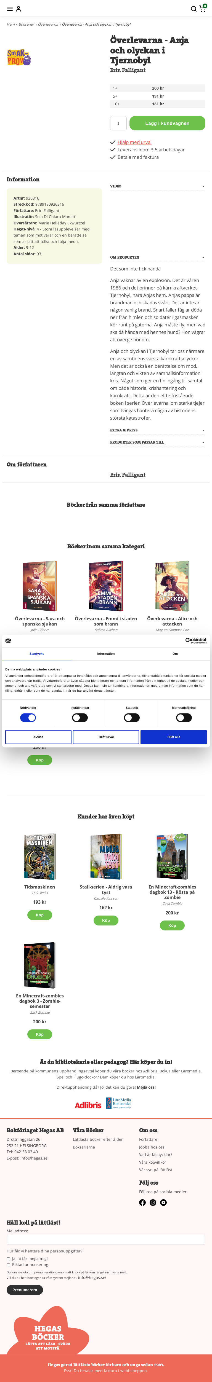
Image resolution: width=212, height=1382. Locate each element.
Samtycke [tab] (37, 653)
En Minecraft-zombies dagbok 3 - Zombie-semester (40, 1001)
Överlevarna (48, 24)
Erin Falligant (128, 70)
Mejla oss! (146, 1087)
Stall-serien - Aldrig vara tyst (106, 889)
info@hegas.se (33, 1158)
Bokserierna (84, 1147)
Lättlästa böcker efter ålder (98, 1139)
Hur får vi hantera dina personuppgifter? (44, 1251)
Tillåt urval (106, 737)
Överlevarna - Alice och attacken (172, 621)
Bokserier (26, 24)
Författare (148, 1139)
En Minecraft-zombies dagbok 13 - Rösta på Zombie (172, 892)
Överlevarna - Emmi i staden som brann (106, 621)
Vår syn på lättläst (155, 1169)
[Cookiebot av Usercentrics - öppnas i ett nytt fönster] (182, 641)
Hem (11, 24)
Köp (40, 760)
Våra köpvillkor (152, 1162)
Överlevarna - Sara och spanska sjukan (40, 621)
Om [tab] (175, 653)
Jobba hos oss (152, 1147)
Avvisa (38, 737)
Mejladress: (17, 1231)
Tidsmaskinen (39, 887)
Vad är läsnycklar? (155, 1154)
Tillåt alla (173, 737)
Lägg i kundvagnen (167, 123)
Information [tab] (106, 653)
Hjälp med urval (135, 142)
